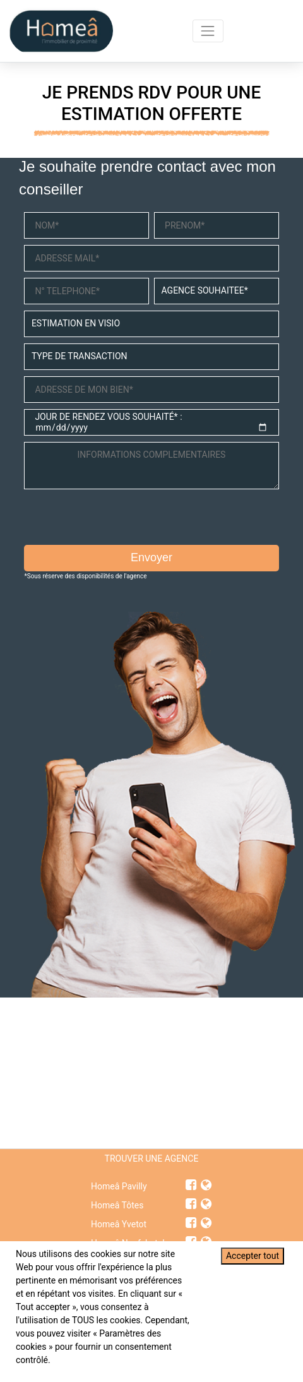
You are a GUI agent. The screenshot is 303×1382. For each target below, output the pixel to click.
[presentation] (120, 520)
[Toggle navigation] (208, 31)
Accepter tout (252, 1256)
